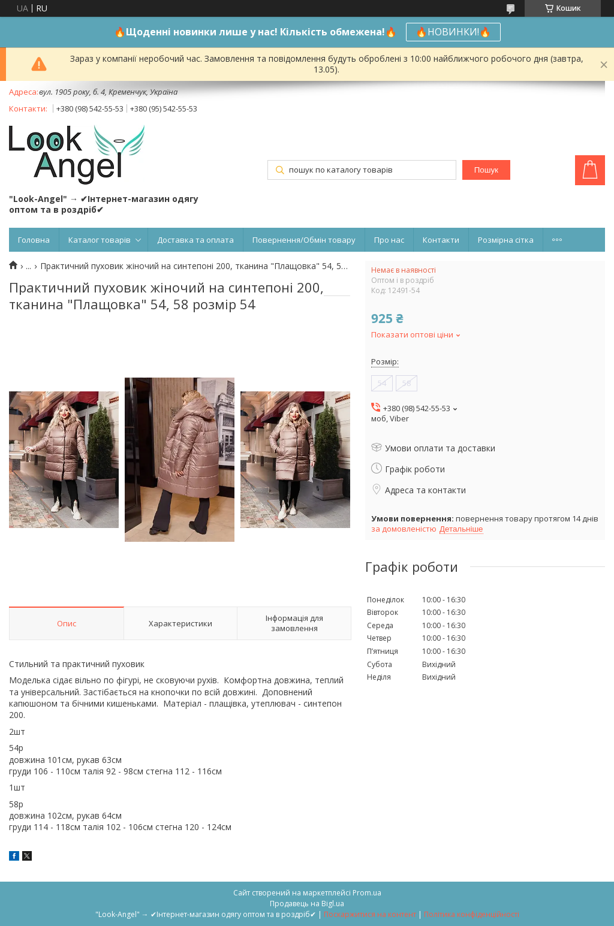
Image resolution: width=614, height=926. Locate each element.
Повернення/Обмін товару (304, 239)
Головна (34, 239)
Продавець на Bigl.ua (307, 903)
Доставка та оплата (195, 239)
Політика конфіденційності (471, 914)
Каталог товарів (99, 239)
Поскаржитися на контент (370, 914)
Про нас (389, 239)
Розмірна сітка (506, 239)
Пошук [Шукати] (486, 169)
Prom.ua (367, 893)
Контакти (441, 239)
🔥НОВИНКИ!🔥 (453, 31)
